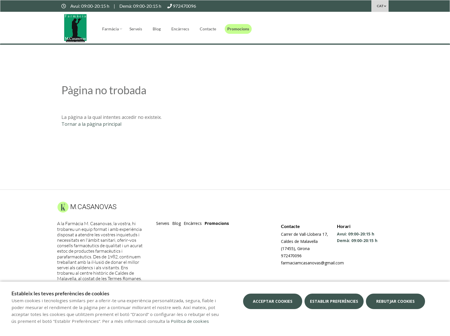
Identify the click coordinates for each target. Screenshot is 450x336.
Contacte (208, 28)
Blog (157, 28)
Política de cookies (190, 321)
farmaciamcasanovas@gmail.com (312, 263)
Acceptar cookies (272, 301)
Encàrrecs (180, 28)
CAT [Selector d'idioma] (380, 6)
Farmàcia (110, 28)
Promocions (238, 28)
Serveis (135, 28)
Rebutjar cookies (395, 301)
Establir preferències (334, 301)
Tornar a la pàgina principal (91, 124)
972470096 (291, 255)
